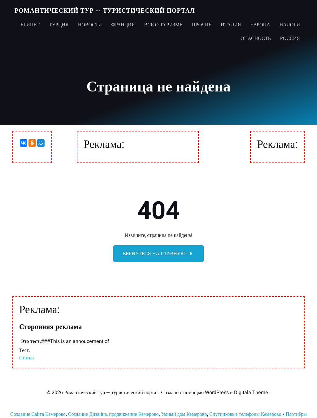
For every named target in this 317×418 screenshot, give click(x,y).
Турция (59, 25)
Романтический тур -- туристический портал (105, 10)
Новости (90, 25)
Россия (290, 38)
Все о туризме (163, 25)
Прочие (202, 25)
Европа (260, 25)
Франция (123, 25)
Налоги (290, 25)
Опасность (256, 38)
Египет (30, 25)
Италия (231, 25)
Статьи (26, 358)
